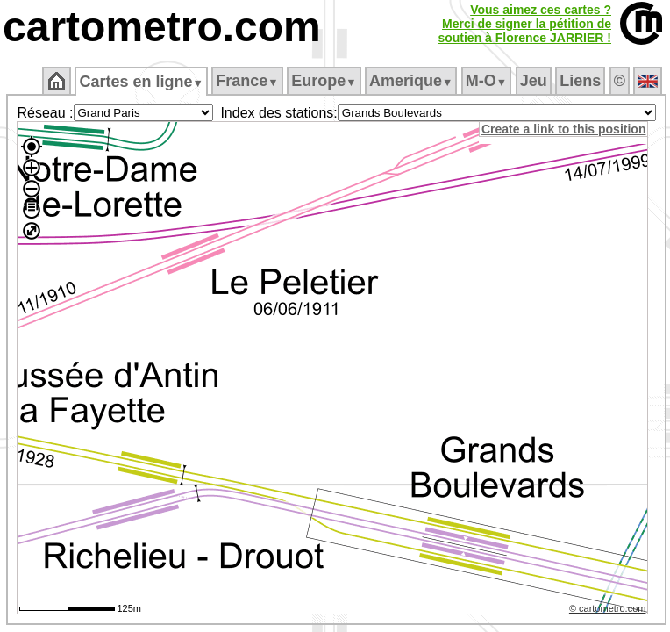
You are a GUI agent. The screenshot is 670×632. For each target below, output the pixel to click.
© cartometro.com (607, 608)
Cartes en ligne (141, 81)
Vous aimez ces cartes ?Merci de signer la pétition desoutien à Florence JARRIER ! (524, 24)
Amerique (411, 81)
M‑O (486, 81)
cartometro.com (162, 27)
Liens (580, 81)
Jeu (533, 81)
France (247, 81)
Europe (323, 81)
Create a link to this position (563, 129)
